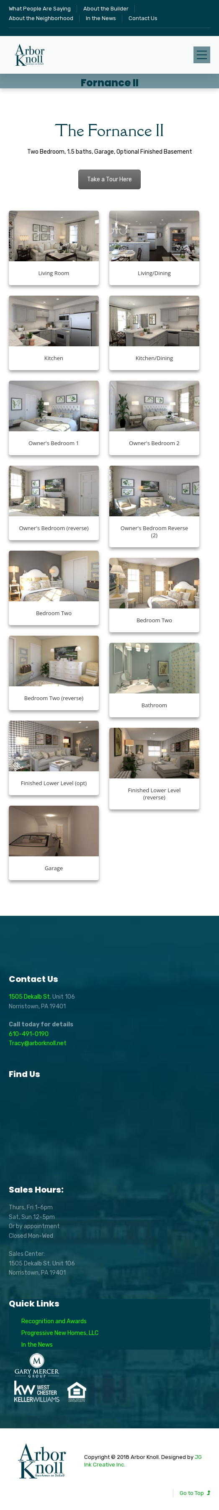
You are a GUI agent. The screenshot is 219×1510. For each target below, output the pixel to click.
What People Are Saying (40, 8)
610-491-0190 (29, 1034)
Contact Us (143, 18)
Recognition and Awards (54, 1321)
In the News (101, 18)
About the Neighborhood (41, 18)
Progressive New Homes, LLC (59, 1333)
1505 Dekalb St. (30, 996)
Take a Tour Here (109, 179)
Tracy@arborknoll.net (38, 1043)
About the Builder (106, 8)
